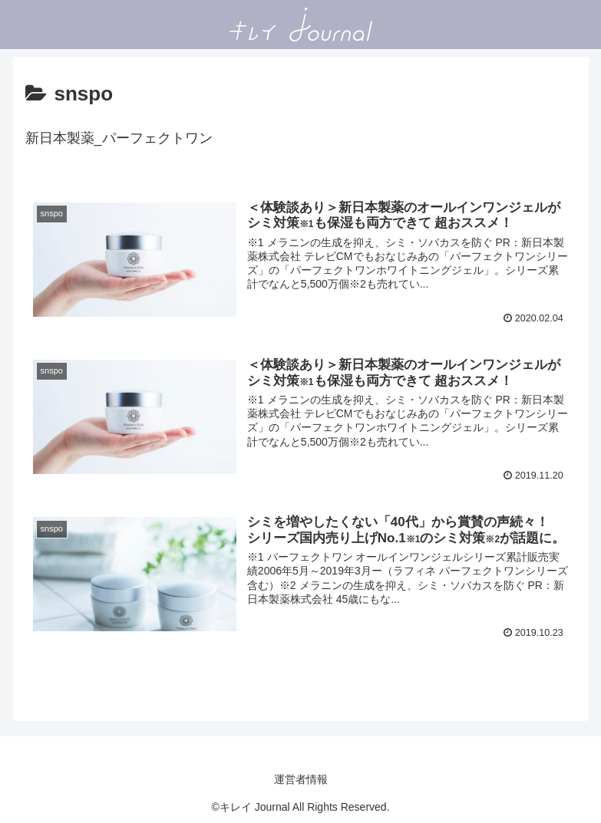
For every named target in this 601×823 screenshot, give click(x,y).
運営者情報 (301, 779)
